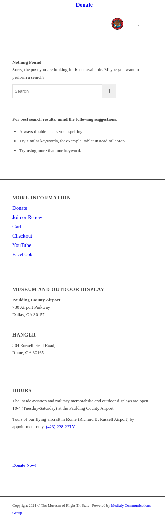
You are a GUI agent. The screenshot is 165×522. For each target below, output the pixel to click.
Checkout (22, 236)
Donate (19, 208)
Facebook (22, 254)
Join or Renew (27, 217)
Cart (16, 226)
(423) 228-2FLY (60, 426)
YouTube (21, 245)
